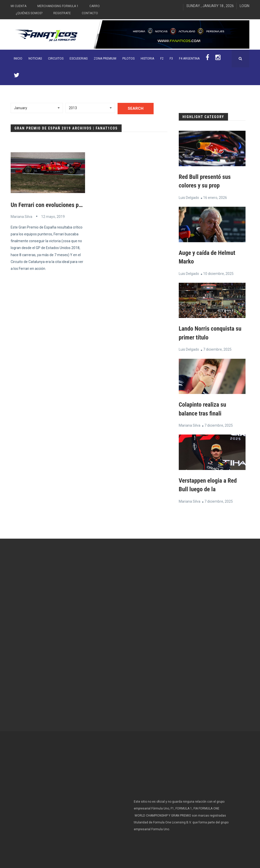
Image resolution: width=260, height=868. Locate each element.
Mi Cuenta (18, 6)
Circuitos (55, 58)
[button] (37, 108)
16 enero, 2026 (215, 197)
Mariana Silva (21, 216)
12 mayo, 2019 (53, 216)
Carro (94, 6)
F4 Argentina (189, 58)
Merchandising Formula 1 (57, 6)
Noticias (35, 58)
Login (244, 6)
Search (135, 108)
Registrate (62, 13)
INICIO (18, 58)
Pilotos (128, 58)
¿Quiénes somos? (29, 13)
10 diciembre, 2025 (218, 273)
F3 (171, 58)
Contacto (90, 13)
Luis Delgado (189, 197)
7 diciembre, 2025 (217, 349)
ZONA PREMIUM (105, 58)
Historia (147, 58)
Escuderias (79, 58)
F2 (162, 58)
